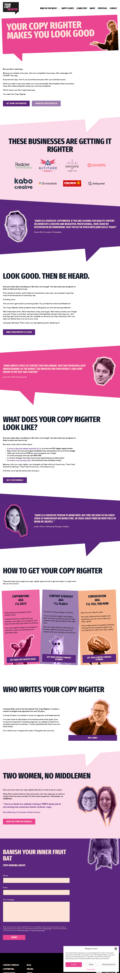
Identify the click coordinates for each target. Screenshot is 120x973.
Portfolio (102, 8)
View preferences (108, 964)
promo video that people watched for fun (25, 448)
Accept (73, 964)
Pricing (30, 969)
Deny (91, 964)
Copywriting (8, 969)
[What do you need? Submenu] (58, 8)
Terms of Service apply (38, 930)
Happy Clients (68, 8)
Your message (8, 899)
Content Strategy (11, 965)
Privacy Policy (91, 969)
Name (5, 875)
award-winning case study (20, 460)
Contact (113, 8)
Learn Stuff (82, 8)
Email (5, 887)
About (92, 8)
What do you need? (48, 8)
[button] (116, 949)
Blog (29, 965)
